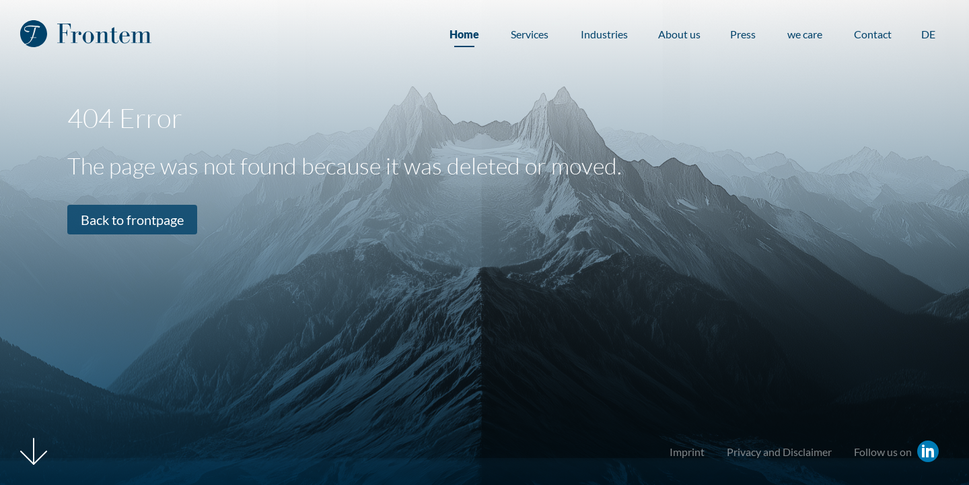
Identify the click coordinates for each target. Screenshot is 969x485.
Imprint (687, 451)
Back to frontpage (132, 220)
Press (743, 34)
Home (464, 34)
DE (928, 34)
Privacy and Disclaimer (779, 451)
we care (804, 34)
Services (529, 34)
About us (679, 34)
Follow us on (883, 451)
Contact (873, 34)
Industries (604, 34)
